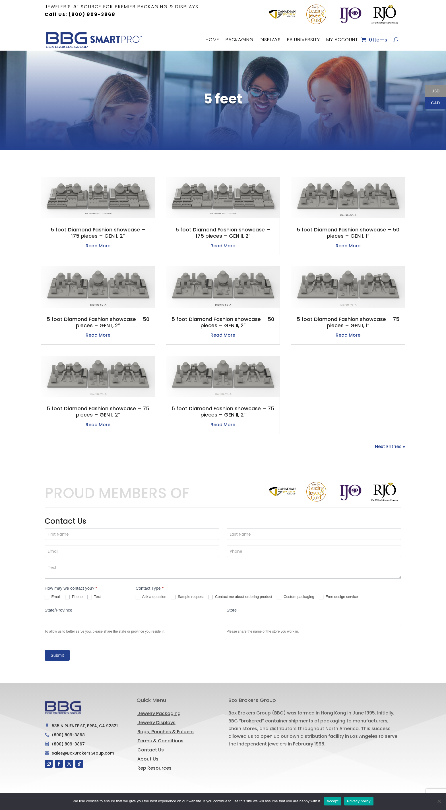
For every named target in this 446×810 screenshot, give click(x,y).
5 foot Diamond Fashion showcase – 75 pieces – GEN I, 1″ (348, 322)
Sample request (187, 596)
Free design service (338, 596)
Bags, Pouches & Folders (165, 731)
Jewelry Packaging (159, 713)
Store (232, 610)
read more (98, 246)
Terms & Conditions (160, 741)
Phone (73, 596)
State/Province (59, 610)
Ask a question (151, 596)
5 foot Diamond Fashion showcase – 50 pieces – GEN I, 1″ (348, 232)
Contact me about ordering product (240, 596)
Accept (332, 801)
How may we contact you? (71, 588)
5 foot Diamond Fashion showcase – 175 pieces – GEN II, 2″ (222, 232)
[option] (282, 14)
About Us (147, 759)
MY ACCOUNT (342, 39)
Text (94, 596)
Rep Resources (154, 768)
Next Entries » (390, 446)
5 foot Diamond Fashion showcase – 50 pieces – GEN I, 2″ (98, 322)
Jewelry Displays (156, 722)
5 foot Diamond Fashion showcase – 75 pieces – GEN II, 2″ (223, 411)
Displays (270, 39)
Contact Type (150, 588)
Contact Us (150, 750)
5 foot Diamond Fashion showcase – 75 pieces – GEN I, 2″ (98, 411)
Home (212, 39)
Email (53, 596)
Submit (57, 655)
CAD (432, 103)
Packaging (239, 39)
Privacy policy (359, 801)
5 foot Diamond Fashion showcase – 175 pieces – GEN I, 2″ (98, 232)
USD (432, 91)
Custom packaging (295, 596)
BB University (303, 39)
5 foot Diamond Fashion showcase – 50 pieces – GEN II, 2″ (223, 322)
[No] (439, 801)
